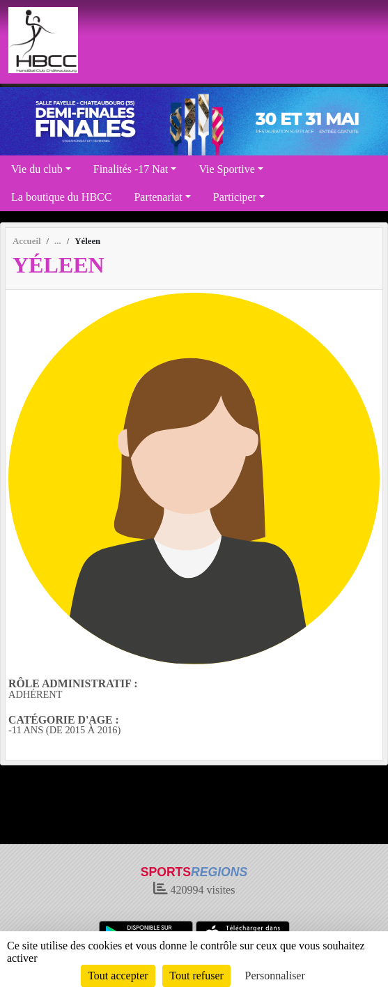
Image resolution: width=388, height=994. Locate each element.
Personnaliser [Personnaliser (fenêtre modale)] (275, 975)
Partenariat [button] (158, 197)
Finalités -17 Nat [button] (131, 169)
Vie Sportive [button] (226, 169)
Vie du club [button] (37, 169)
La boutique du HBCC (61, 197)
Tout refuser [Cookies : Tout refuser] (196, 975)
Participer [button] (234, 197)
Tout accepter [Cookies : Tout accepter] (118, 975)
